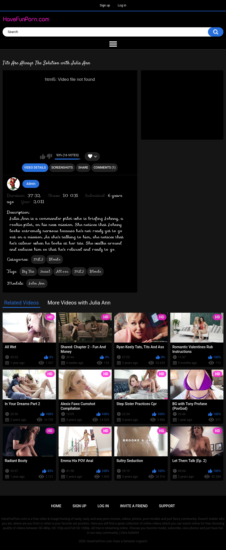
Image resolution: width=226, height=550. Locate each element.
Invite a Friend (134, 506)
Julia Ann (37, 283)
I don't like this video (49, 156)
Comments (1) (105, 167)
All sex (62, 271)
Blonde (54, 259)
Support (167, 506)
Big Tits (28, 271)
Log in (122, 5)
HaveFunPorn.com (99, 541)
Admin (30, 184)
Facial (45, 271)
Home (56, 506)
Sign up (105, 5)
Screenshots (62, 167)
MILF (38, 259)
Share (83, 167)
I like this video (42, 156)
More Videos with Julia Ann (78, 303)
